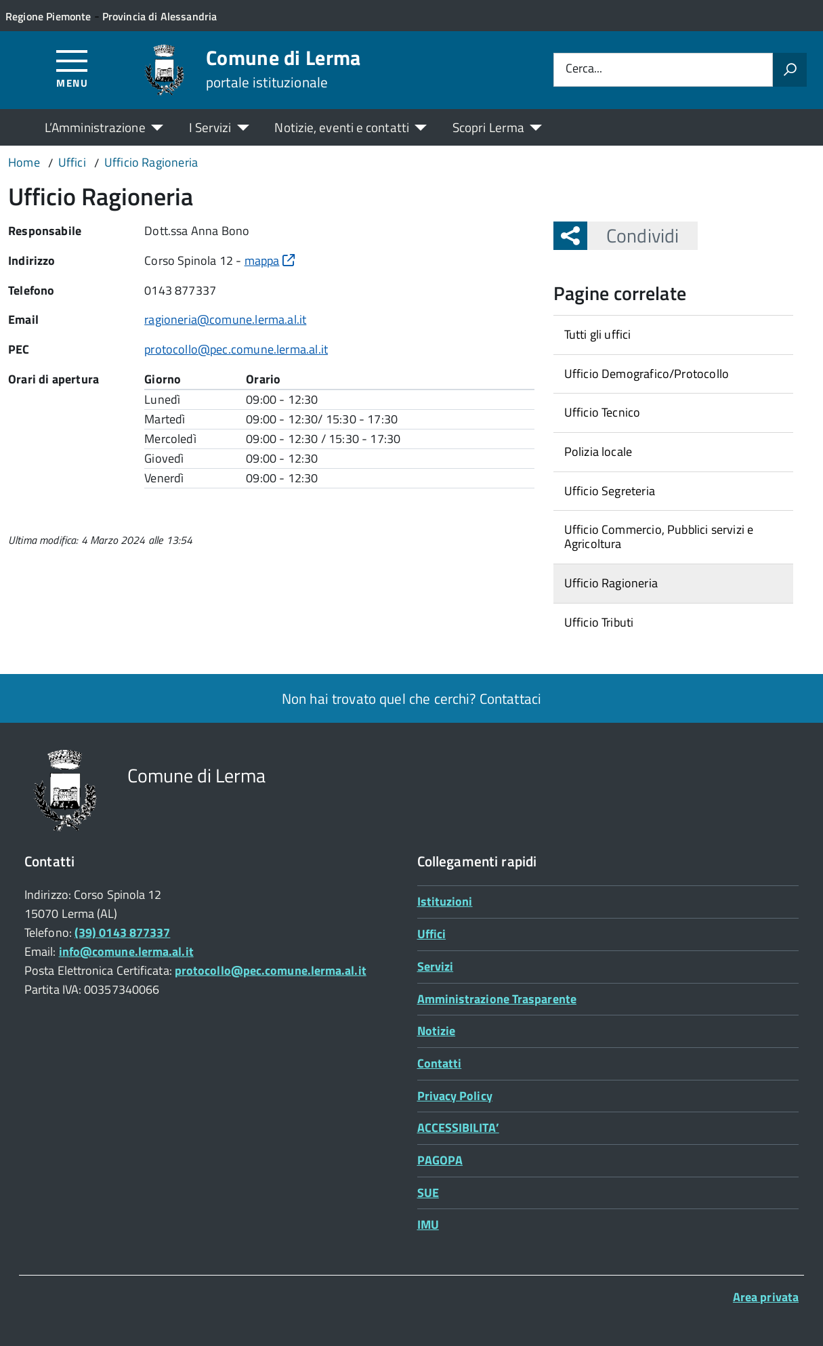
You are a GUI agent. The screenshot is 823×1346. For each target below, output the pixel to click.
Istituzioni (445, 901)
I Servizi (210, 127)
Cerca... (584, 69)
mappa (270, 260)
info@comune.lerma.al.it (126, 951)
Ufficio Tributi (599, 622)
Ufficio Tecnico (602, 412)
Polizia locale (598, 451)
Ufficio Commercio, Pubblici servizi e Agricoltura (659, 536)
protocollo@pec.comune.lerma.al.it (236, 349)
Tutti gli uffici (597, 334)
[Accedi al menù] (72, 68)
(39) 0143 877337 (122, 932)
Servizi (435, 966)
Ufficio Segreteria (609, 491)
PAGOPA (440, 1160)
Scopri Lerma (488, 127)
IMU (428, 1224)
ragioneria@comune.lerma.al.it (225, 319)
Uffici (431, 934)
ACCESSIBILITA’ (458, 1127)
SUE (428, 1192)
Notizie (436, 1031)
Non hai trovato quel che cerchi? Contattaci (411, 698)
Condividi (633, 235)
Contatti (439, 1063)
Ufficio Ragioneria (611, 583)
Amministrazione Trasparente (496, 999)
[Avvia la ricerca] (790, 70)
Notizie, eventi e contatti (341, 127)
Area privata (766, 1297)
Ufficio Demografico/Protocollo (646, 373)
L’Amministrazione (95, 127)
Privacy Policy (454, 1096)
